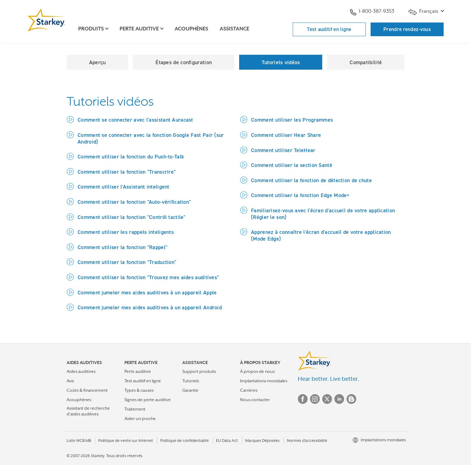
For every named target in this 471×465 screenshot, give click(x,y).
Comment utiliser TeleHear (283, 150)
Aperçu (97, 62)
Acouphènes (191, 29)
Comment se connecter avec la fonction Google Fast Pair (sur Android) (151, 138)
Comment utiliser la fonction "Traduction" (127, 262)
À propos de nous (257, 371)
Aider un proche (140, 418)
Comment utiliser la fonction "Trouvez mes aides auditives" (148, 277)
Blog (351, 399)
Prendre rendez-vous (407, 29)
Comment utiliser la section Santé (291, 164)
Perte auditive (137, 371)
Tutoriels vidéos (281, 62)
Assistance (234, 29)
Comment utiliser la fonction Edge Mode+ (300, 195)
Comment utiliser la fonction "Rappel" (122, 247)
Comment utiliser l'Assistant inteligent (123, 186)
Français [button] (423, 11)
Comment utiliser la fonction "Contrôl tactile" (132, 216)
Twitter (327, 399)
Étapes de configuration (183, 62)
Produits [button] (91, 29)
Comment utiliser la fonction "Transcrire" (127, 171)
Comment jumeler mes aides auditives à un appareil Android (150, 307)
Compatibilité (366, 62)
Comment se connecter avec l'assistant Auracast (135, 119)
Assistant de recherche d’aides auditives (88, 411)
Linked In (339, 399)
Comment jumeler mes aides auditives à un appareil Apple (147, 292)
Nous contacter (255, 399)
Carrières (248, 390)
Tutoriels (190, 380)
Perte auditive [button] (139, 29)
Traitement (134, 409)
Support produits (199, 371)
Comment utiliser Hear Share (286, 134)
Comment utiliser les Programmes (292, 119)
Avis (70, 380)
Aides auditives (81, 371)
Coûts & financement (87, 390)
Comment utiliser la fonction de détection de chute (311, 180)
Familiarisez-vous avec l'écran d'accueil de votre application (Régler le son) (323, 213)
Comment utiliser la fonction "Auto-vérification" (134, 201)
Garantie (190, 390)
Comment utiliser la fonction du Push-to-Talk (131, 156)
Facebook (303, 399)
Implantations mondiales (263, 380)
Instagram (315, 399)
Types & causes (139, 390)
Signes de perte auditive (147, 399)
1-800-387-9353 (372, 12)
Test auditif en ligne (329, 29)
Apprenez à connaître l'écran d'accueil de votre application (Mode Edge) (321, 235)
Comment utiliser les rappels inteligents (126, 231)
